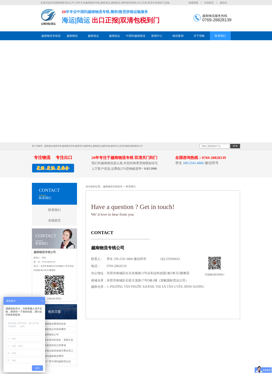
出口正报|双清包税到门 (126, 20)
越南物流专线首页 (51, 37)
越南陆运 (114, 35)
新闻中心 (156, 35)
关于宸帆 (199, 35)
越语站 (223, 2)
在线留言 (209, 2)
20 (64, 12)
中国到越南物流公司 (48, 334)
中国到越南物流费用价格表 (51, 324)
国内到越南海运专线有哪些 (51, 329)
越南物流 (72, 35)
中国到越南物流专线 (135, 37)
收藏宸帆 (193, 2)
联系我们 (220, 35)
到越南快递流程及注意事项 (51, 345)
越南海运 (93, 35)
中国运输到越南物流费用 (50, 356)
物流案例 (178, 35)
